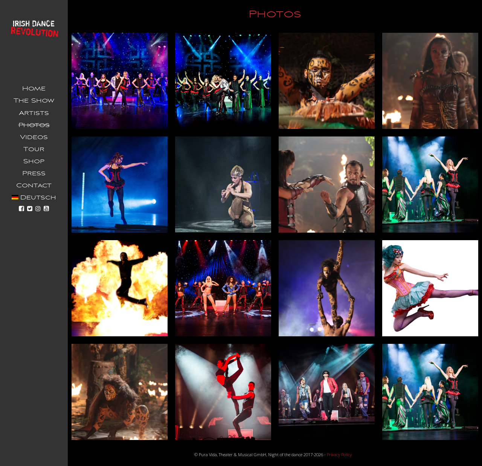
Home (34, 88)
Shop (33, 161)
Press (34, 173)
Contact (34, 185)
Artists (34, 113)
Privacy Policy (339, 454)
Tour (33, 149)
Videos (34, 137)
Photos (34, 125)
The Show (34, 101)
